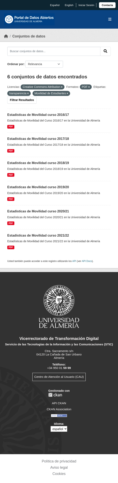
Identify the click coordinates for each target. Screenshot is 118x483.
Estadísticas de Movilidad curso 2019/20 (38, 187)
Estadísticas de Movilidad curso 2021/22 (38, 235)
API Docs (87, 261)
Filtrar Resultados (22, 100)
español (55, 5)
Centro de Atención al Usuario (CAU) (59, 376)
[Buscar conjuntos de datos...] (53, 51)
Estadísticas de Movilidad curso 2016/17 (38, 114)
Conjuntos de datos (28, 36)
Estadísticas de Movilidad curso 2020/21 (38, 211)
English (69, 5)
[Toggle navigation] (110, 19)
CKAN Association (59, 409)
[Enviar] (105, 51)
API (74, 261)
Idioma (58, 423)
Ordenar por (15, 64)
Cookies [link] (58, 474)
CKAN (55, 395)
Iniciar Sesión (86, 5)
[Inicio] (6, 36)
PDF (11, 126)
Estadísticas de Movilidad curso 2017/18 (38, 138)
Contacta (107, 5)
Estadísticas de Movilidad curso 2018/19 (38, 163)
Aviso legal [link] (59, 467)
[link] (107, 5)
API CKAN (59, 403)
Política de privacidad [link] (59, 461)
